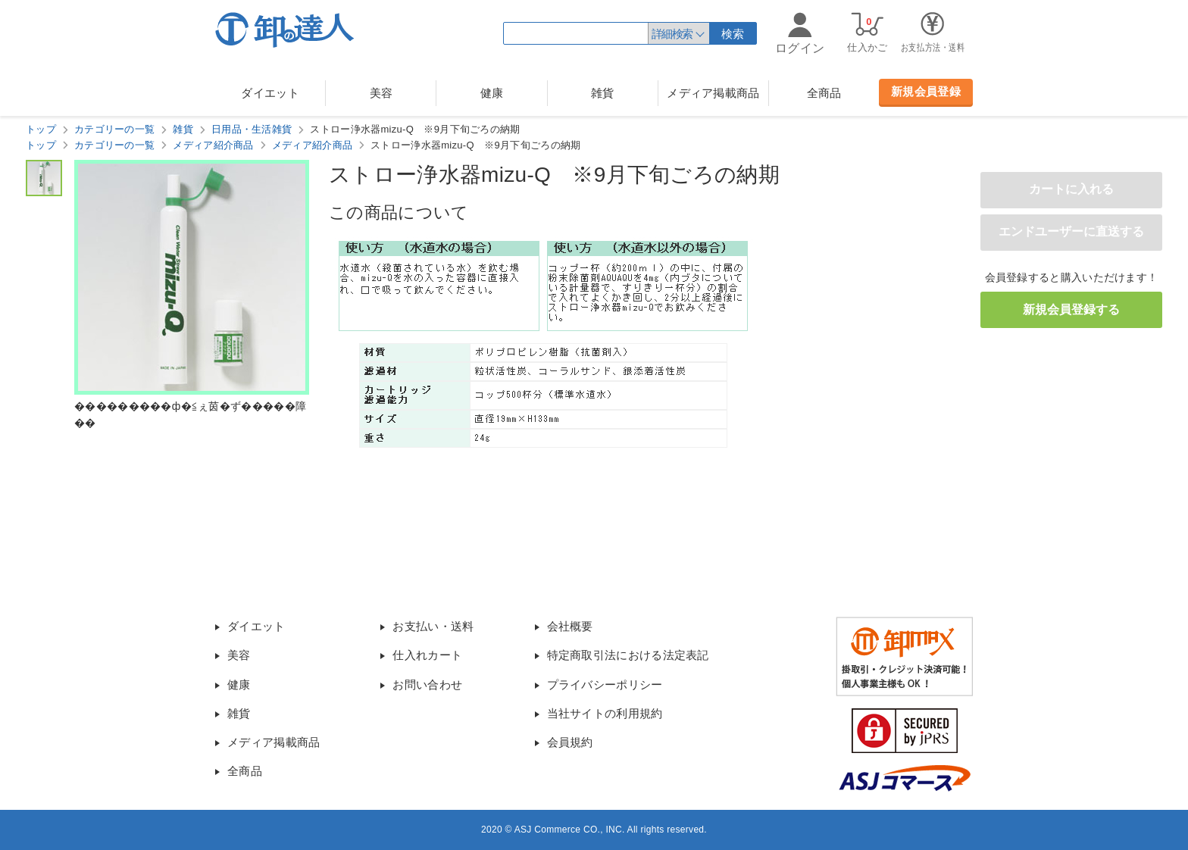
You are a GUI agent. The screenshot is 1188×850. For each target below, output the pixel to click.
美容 (381, 92)
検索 (733, 33)
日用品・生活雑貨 (251, 129)
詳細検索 (672, 33)
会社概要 (570, 626)
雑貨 (602, 92)
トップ (41, 129)
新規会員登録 (926, 91)
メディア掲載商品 (713, 92)
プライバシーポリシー (605, 684)
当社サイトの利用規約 (605, 713)
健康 (492, 92)
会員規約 (570, 742)
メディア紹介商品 (213, 145)
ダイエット (270, 92)
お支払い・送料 (433, 626)
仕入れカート (427, 654)
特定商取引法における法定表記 (628, 654)
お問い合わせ (427, 684)
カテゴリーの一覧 (114, 129)
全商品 (824, 92)
